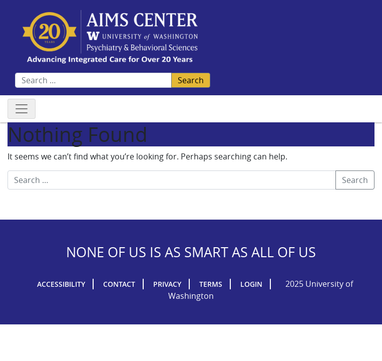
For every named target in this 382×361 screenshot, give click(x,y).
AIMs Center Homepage (110, 37)
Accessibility (61, 284)
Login (251, 284)
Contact (119, 284)
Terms (210, 284)
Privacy (167, 284)
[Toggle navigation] (22, 109)
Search (191, 80)
